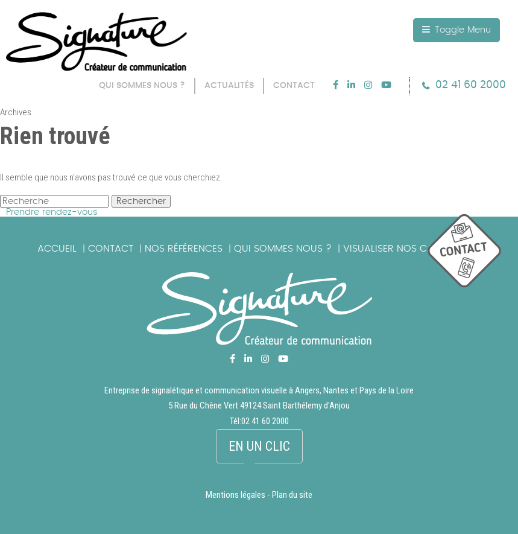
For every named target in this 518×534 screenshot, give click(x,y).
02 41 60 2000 (470, 85)
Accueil (57, 248)
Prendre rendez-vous (52, 212)
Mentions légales (235, 495)
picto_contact (473, 257)
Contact (110, 248)
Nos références (184, 248)
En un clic (259, 446)
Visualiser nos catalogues (412, 248)
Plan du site (292, 495)
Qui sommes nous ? (283, 248)
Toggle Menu (456, 29)
